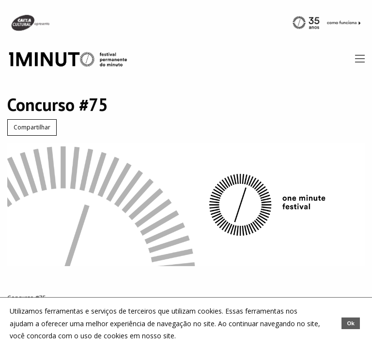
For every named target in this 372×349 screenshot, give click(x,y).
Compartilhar (32, 127)
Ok (351, 323)
